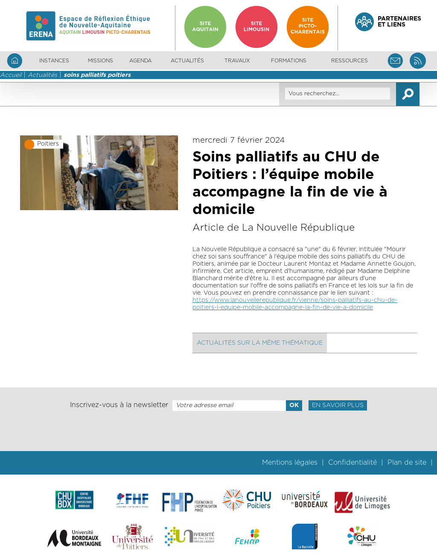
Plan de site (406, 462)
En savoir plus (338, 405)
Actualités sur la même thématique (260, 343)
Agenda (140, 60)
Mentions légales (290, 462)
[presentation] (218, 431)
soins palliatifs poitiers (97, 75)
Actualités (187, 60)
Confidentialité (352, 462)
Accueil (10, 75)
